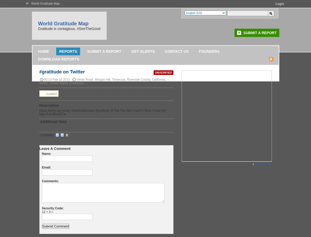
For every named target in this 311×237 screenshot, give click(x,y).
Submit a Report (260, 33)
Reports (68, 51)
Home (43, 51)
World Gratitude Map (45, 3)
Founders (209, 51)
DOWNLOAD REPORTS (58, 59)
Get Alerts (143, 51)
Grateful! (49, 93)
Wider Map (262, 164)
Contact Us (177, 51)
